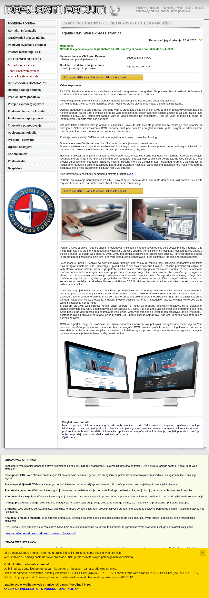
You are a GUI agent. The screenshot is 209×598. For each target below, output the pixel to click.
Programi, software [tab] (21, 139)
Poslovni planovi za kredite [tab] (26, 111)
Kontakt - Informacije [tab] (22, 30)
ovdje (130, 173)
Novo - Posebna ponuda (23, 76)
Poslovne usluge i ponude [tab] (25, 118)
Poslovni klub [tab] (17, 161)
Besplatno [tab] (15, 168)
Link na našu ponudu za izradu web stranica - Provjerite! (40, 533)
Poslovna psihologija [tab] (22, 132)
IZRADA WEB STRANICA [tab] (25, 59)
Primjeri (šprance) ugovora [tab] (26, 104)
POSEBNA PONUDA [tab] (21, 23)
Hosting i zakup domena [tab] (24, 89)
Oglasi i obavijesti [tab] (20, 147)
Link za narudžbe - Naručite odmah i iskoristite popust (94, 77)
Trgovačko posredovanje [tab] (25, 125)
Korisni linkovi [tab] (18, 154)
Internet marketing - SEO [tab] (24, 52)
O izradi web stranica (21, 65)
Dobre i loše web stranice (24, 71)
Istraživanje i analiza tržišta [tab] (26, 37)
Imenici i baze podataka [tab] (24, 97)
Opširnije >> (69, 437)
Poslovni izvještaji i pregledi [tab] (27, 44)
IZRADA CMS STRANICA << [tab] (27, 82)
